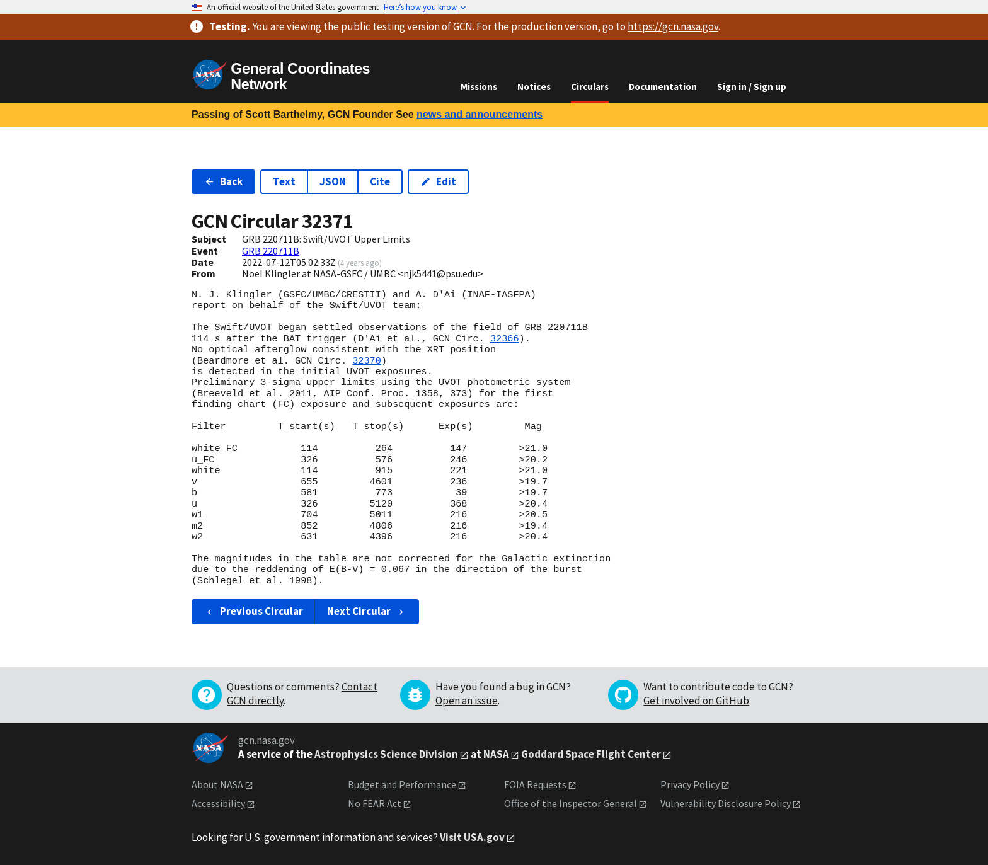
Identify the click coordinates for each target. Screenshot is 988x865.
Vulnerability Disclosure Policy (725, 803)
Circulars (590, 87)
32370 (366, 361)
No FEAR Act (374, 803)
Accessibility (218, 803)
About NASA (217, 784)
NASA (496, 754)
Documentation (663, 87)
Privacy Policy (690, 784)
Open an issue (466, 700)
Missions (479, 87)
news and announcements (479, 114)
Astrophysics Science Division (386, 754)
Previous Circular (253, 611)
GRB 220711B (270, 250)
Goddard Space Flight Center (591, 754)
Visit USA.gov (472, 837)
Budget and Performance (402, 784)
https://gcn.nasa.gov (673, 26)
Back (223, 181)
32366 (504, 339)
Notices (534, 87)
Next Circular (366, 611)
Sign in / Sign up (751, 87)
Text (284, 181)
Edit (438, 181)
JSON (332, 181)
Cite (380, 181)
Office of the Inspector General (570, 803)
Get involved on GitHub (696, 700)
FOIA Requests (535, 784)
